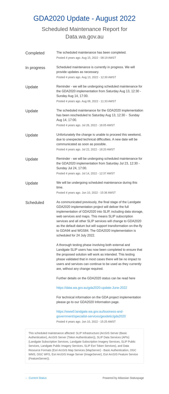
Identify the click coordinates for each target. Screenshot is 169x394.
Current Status (36, 378)
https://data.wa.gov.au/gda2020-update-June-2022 (91, 287)
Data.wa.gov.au (85, 37)
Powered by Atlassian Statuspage (123, 378)
